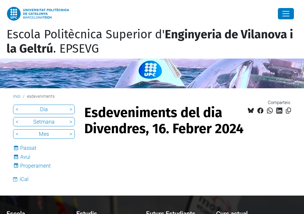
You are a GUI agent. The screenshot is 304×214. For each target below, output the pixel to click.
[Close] (286, 13)
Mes (44, 134)
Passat (28, 148)
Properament (35, 166)
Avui (25, 157)
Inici (16, 96)
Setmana (44, 122)
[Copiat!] (288, 110)
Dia (44, 109)
